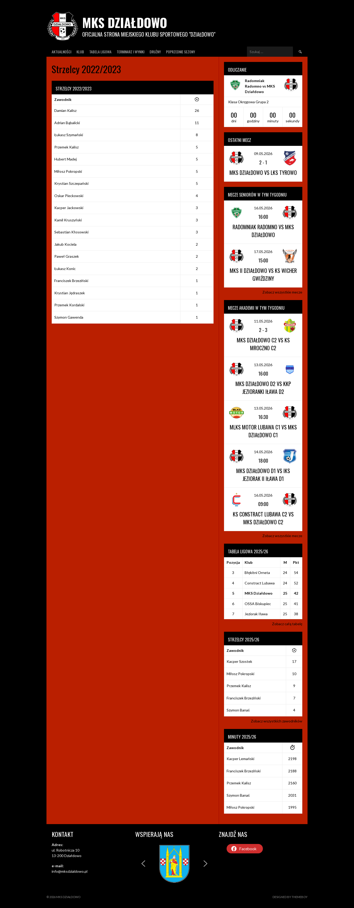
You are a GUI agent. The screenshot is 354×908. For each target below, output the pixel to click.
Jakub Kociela (65, 244)
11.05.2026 (263, 321)
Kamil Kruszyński (68, 220)
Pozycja (233, 562)
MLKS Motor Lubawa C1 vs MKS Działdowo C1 (263, 431)
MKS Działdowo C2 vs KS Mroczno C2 (263, 344)
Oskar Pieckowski (68, 195)
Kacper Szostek (239, 661)
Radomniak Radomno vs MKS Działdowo (260, 86)
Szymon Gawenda (68, 317)
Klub (80, 51)
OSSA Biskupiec (258, 603)
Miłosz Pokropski (68, 171)
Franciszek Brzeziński (71, 280)
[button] (143, 863)
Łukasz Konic (65, 268)
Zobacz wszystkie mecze (282, 292)
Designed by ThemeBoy (290, 897)
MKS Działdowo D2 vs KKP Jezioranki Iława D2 (263, 387)
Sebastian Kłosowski (71, 232)
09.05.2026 (263, 153)
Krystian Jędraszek (69, 293)
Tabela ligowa (100, 51)
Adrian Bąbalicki (67, 122)
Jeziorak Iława (256, 614)
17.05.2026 (263, 251)
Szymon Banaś (238, 710)
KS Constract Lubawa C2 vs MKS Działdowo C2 (263, 518)
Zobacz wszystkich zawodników (276, 721)
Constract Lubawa (260, 583)
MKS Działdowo (124, 22)
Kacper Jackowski (68, 207)
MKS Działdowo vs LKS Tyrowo (263, 172)
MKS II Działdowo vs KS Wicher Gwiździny (263, 274)
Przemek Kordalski (69, 305)
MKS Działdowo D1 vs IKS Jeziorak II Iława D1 (263, 474)
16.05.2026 (263, 208)
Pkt (296, 562)
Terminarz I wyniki (130, 51)
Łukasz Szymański (68, 135)
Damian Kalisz (65, 110)
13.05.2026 (263, 365)
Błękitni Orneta (257, 572)
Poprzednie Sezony (180, 51)
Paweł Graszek (66, 256)
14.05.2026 (263, 452)
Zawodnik (63, 99)
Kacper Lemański (240, 758)
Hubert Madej (65, 159)
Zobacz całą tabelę (287, 624)
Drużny (155, 51)
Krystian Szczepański (71, 183)
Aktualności (61, 51)
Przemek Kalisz (66, 147)
